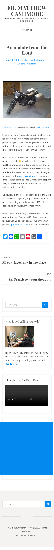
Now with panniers (10, 127)
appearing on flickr (19, 224)
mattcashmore (43, 127)
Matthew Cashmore (34, 60)
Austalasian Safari (27, 176)
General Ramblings (27, 63)
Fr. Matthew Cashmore (27, 10)
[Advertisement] (26, 448)
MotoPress (32, 535)
